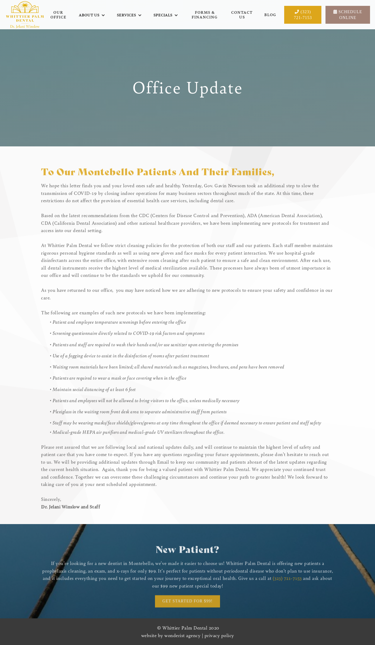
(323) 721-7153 (303, 15)
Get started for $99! (187, 602)
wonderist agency (182, 635)
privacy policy (219, 635)
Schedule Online (347, 15)
